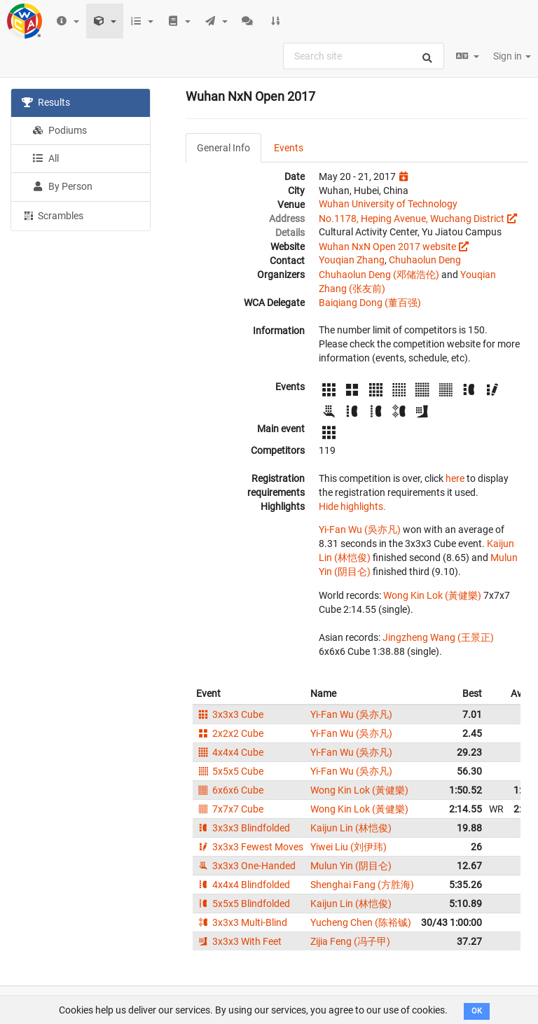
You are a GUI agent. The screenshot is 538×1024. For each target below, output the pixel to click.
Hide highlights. (352, 506)
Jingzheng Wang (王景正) (438, 637)
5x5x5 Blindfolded (243, 903)
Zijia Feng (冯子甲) (350, 941)
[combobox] (363, 56)
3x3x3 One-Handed (246, 865)
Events (288, 147)
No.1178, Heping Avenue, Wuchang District (411, 218)
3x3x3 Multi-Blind (241, 922)
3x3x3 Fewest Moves (249, 846)
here (455, 478)
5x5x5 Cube (229, 771)
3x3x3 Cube (229, 714)
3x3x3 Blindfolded (243, 827)
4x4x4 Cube (229, 752)
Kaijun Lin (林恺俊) (351, 827)
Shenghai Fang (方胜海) (362, 884)
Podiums (59, 130)
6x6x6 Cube (229, 790)
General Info (223, 147)
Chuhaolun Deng (425, 259)
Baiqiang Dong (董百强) (370, 302)
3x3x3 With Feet (239, 941)
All (45, 158)
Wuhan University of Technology (388, 203)
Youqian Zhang (352, 259)
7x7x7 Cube (229, 809)
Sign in (512, 56)
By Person (62, 186)
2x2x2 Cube (229, 733)
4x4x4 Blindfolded (243, 884)
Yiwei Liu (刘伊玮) (348, 846)
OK (476, 1011)
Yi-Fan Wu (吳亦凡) (360, 529)
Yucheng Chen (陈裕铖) (360, 922)
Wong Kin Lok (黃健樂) (432, 595)
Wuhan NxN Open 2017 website (387, 246)
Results (46, 102)
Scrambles (52, 215)
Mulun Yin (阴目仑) (351, 865)
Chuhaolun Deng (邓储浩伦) (379, 274)
